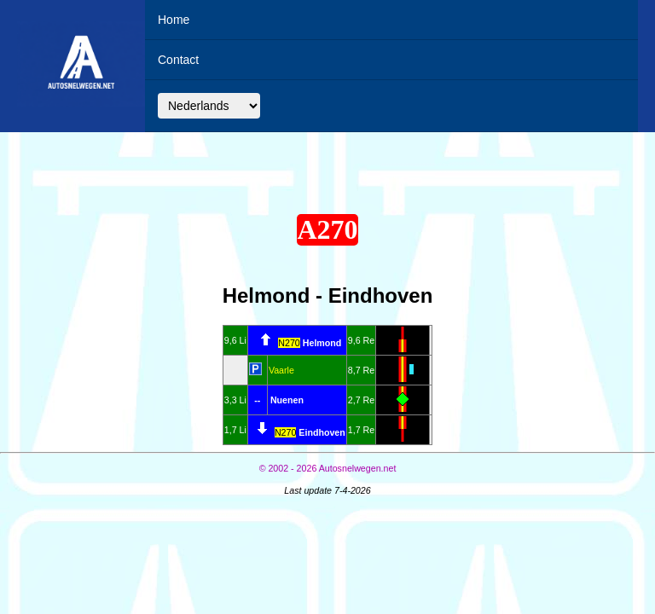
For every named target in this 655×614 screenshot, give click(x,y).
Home (173, 19)
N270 (288, 343)
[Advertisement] (327, 169)
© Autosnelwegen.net (328, 468)
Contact (178, 60)
